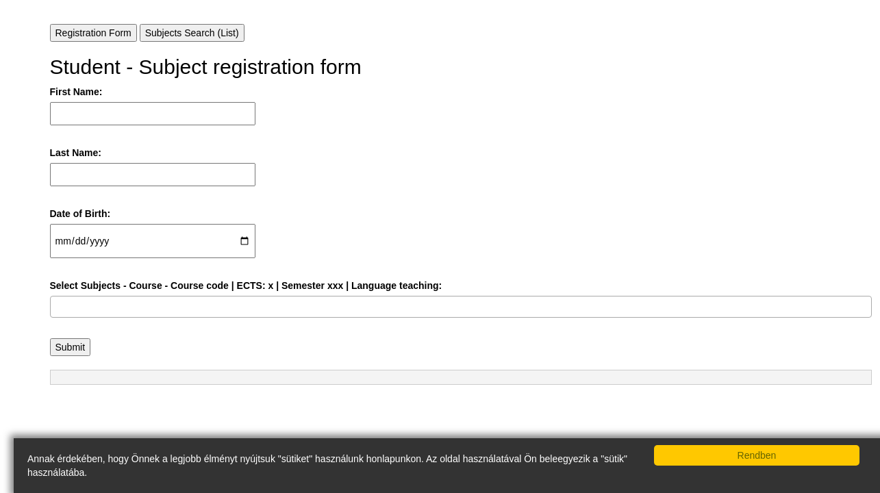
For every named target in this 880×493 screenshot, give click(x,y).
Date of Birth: (80, 213)
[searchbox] (58, 306)
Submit (70, 347)
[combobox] (461, 307)
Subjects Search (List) (192, 32)
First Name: (76, 91)
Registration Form (93, 32)
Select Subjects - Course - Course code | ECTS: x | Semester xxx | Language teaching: (246, 285)
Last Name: (75, 152)
